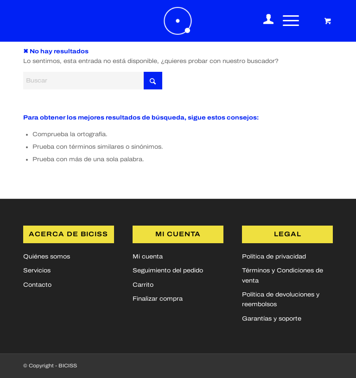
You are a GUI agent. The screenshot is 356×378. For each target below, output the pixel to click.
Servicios (37, 270)
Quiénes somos (46, 256)
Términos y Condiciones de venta (282, 275)
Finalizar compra (158, 299)
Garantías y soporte (271, 318)
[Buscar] (92, 80)
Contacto (37, 285)
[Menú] (286, 21)
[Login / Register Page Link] (264, 21)
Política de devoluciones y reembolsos (280, 299)
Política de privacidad (274, 256)
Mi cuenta (148, 256)
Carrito (143, 285)
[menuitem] (264, 21)
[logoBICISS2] (178, 21)
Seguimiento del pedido (168, 270)
